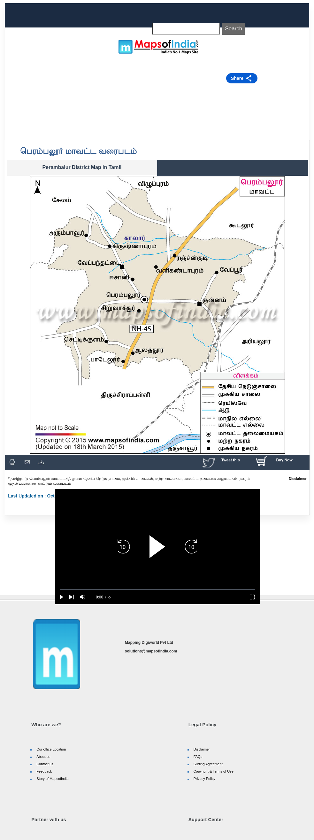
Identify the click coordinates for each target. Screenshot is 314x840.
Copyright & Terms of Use (214, 771)
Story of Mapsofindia (52, 779)
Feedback (44, 771)
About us (43, 757)
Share (237, 78)
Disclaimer (202, 749)
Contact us (44, 764)
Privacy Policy (204, 779)
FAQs (198, 757)
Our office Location (51, 749)
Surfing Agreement (208, 764)
